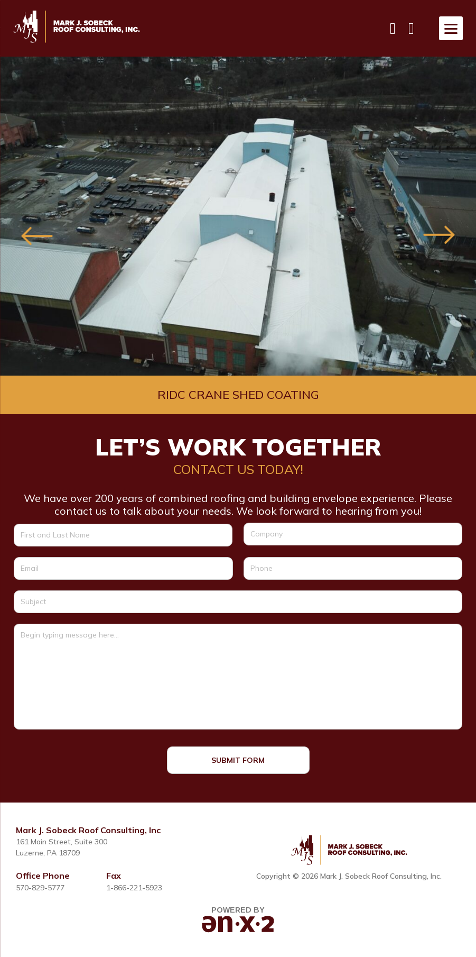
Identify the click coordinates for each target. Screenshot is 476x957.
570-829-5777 (40, 887)
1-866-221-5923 (134, 887)
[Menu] (451, 28)
